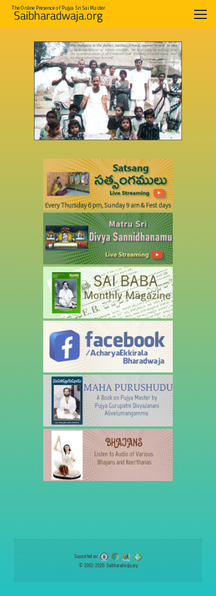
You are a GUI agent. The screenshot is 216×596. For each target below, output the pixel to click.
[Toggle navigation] (200, 14)
